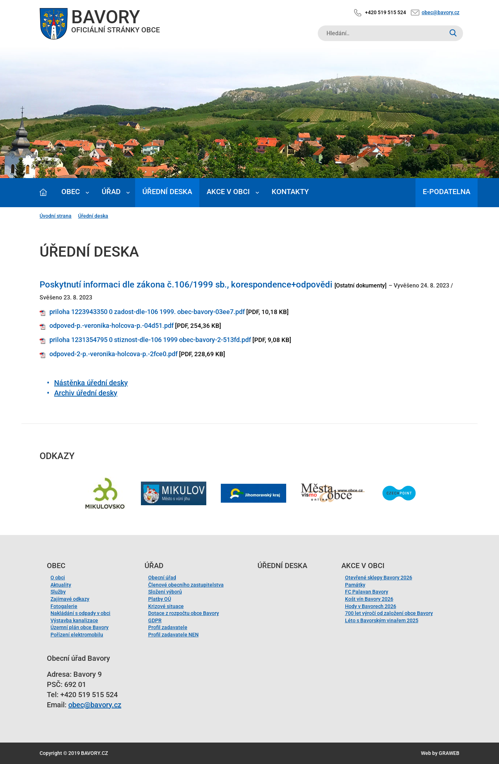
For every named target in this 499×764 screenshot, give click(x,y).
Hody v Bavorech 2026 (370, 606)
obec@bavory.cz (440, 12)
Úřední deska (167, 191)
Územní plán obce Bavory (79, 627)
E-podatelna (446, 191)
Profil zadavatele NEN (173, 635)
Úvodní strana (56, 216)
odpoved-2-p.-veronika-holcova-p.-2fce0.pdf (113, 354)
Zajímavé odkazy (69, 599)
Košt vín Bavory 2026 (369, 599)
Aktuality (60, 585)
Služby (58, 592)
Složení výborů (165, 592)
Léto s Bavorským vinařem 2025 (381, 620)
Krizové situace (166, 606)
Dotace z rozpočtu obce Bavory (183, 613)
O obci (57, 577)
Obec (70, 191)
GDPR (155, 620)
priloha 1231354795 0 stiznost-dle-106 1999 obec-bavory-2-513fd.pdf (150, 339)
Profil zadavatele (167, 627)
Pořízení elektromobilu (76, 635)
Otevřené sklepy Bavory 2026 (378, 577)
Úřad (111, 191)
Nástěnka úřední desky (91, 382)
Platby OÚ (159, 599)
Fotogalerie (63, 606)
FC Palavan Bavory (366, 592)
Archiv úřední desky (85, 393)
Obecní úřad (162, 577)
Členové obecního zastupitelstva (186, 585)
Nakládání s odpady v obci (80, 613)
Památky (355, 585)
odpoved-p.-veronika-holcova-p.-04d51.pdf (111, 325)
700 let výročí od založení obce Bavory (389, 613)
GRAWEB (449, 753)
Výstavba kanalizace (74, 620)
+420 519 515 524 (385, 12)
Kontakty (290, 191)
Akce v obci (228, 191)
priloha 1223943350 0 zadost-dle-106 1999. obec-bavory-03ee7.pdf (147, 311)
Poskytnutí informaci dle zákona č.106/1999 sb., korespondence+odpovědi (186, 285)
